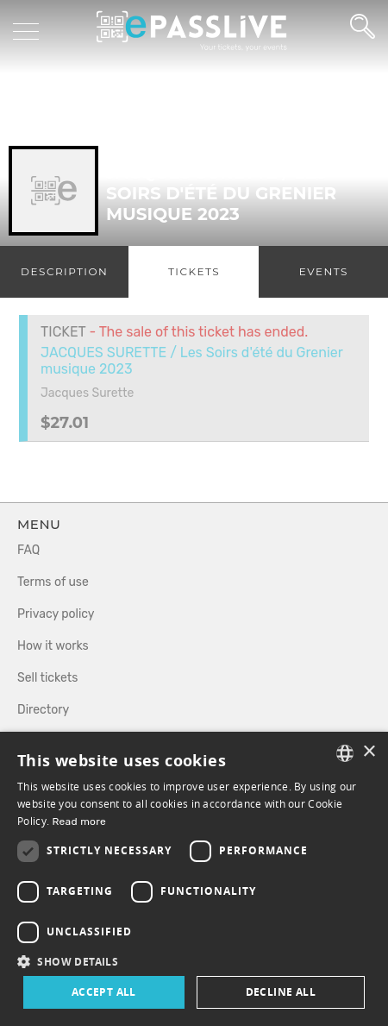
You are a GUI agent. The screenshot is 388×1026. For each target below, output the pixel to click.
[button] (194, 961)
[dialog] (194, 879)
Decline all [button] (281, 992)
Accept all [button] (104, 992)
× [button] (368, 752)
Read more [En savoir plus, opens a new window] (79, 821)
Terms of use (53, 582)
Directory (43, 709)
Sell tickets (47, 677)
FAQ (28, 550)
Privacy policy (56, 614)
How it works (53, 646)
